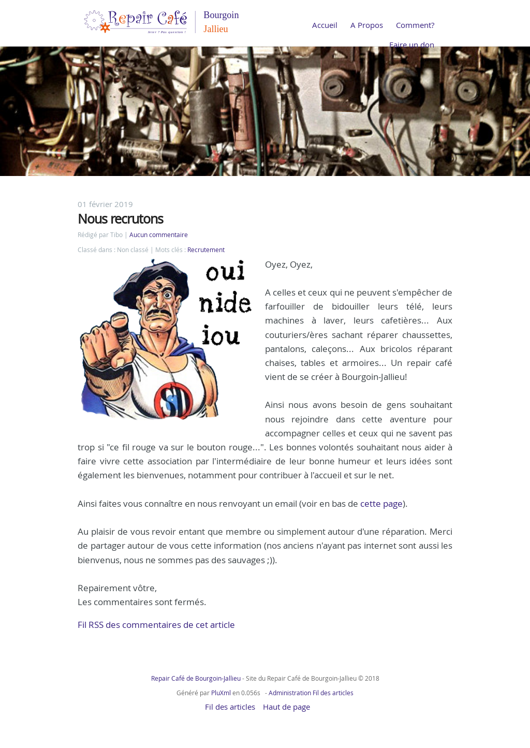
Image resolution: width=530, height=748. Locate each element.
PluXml (221, 692)
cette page (381, 503)
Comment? (415, 25)
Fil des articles (333, 692)
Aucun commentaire (158, 235)
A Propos (366, 25)
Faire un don (411, 44)
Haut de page (286, 706)
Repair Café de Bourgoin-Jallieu (196, 678)
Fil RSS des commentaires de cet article (156, 624)
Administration (290, 692)
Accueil (324, 25)
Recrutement (206, 250)
